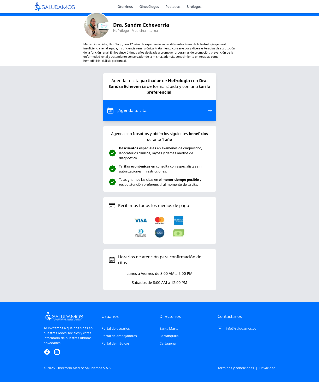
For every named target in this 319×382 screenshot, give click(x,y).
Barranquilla (169, 336)
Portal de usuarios (116, 328)
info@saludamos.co (241, 328)
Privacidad (267, 368)
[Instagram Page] (57, 352)
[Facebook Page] (47, 352)
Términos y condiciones (236, 368)
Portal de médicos (116, 343)
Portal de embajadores (119, 336)
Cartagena (168, 343)
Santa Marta (169, 328)
